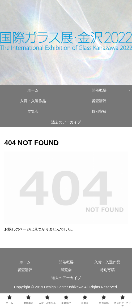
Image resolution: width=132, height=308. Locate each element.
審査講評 (25, 270)
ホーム (25, 262)
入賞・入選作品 (107, 262)
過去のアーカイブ (66, 278)
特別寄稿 (107, 270)
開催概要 (66, 262)
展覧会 (66, 270)
